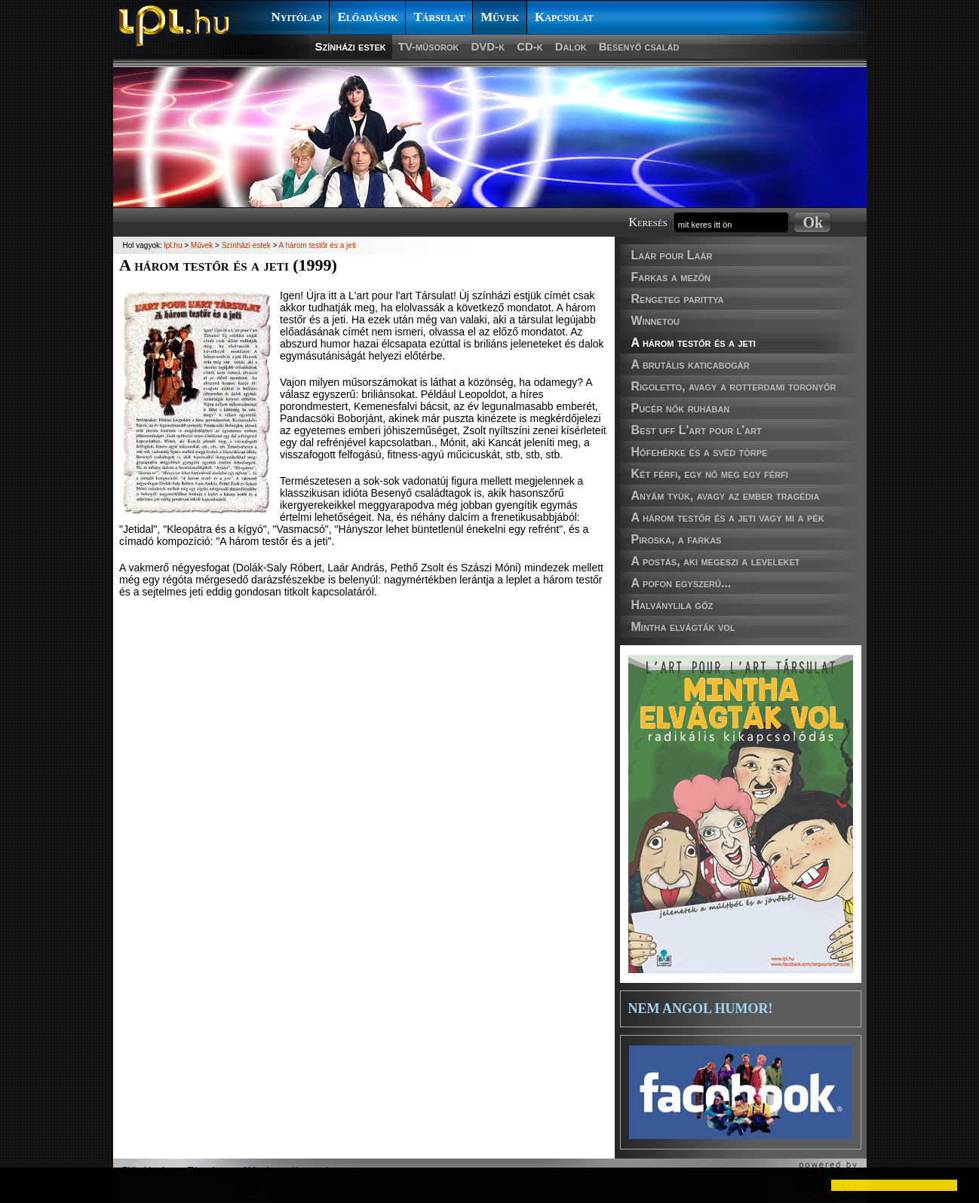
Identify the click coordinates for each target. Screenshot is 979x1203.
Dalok (571, 46)
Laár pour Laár (672, 255)
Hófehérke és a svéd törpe (699, 451)
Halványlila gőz (672, 604)
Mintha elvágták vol (683, 626)
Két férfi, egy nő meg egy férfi (709, 473)
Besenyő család (639, 46)
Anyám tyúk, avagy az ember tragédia (725, 495)
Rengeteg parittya (677, 298)
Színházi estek (350, 46)
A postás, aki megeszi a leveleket (715, 561)
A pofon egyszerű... (681, 583)
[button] (24, 1185)
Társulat (439, 17)
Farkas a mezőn (670, 277)
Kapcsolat (564, 17)
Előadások (367, 17)
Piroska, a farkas (676, 539)
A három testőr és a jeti (693, 342)
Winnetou (655, 320)
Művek (499, 17)
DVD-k (488, 46)
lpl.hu (173, 245)
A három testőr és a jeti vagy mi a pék (727, 517)
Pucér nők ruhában (680, 408)
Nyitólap (297, 17)
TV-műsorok (428, 46)
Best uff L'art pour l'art (696, 430)
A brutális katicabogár (690, 364)
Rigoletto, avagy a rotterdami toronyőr (733, 386)
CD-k (530, 46)
